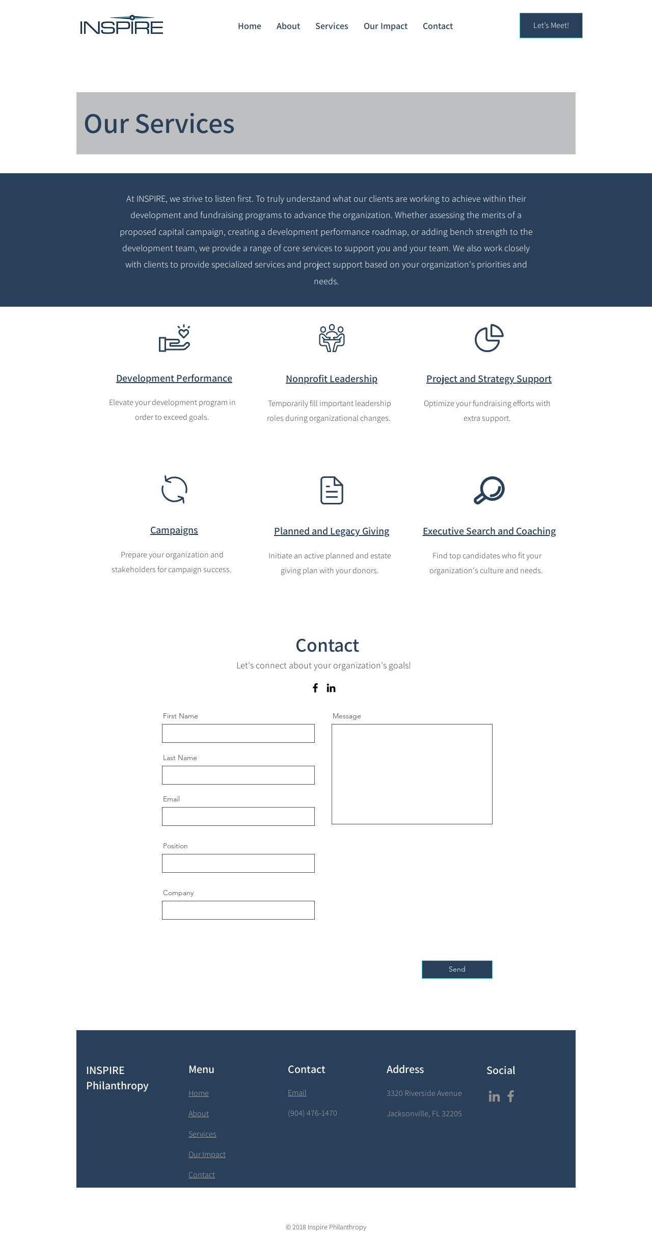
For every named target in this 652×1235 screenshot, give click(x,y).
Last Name (180, 757)
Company (178, 892)
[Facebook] (315, 688)
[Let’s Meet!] (551, 25)
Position (175, 845)
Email (171, 798)
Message (347, 715)
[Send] (457, 969)
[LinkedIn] (331, 688)
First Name (180, 715)
